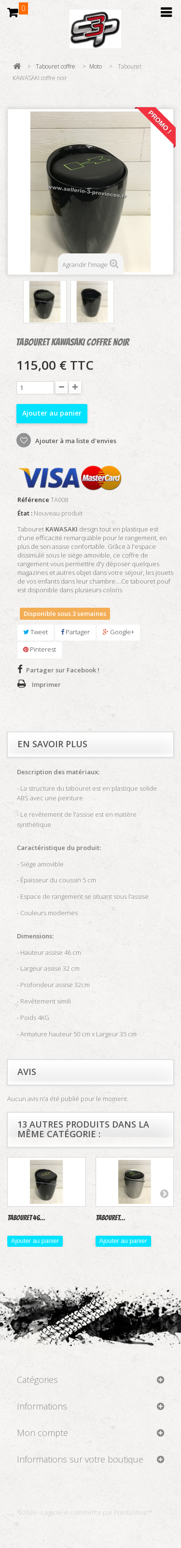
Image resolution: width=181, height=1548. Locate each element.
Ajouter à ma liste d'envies (75, 440)
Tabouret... (110, 1218)
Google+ (118, 632)
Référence (33, 500)
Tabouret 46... (26, 1218)
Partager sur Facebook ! (62, 670)
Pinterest (39, 649)
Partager (75, 632)
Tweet (35, 632)
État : (24, 513)
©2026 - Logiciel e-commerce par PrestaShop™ (84, 1512)
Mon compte (42, 1432)
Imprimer (46, 684)
